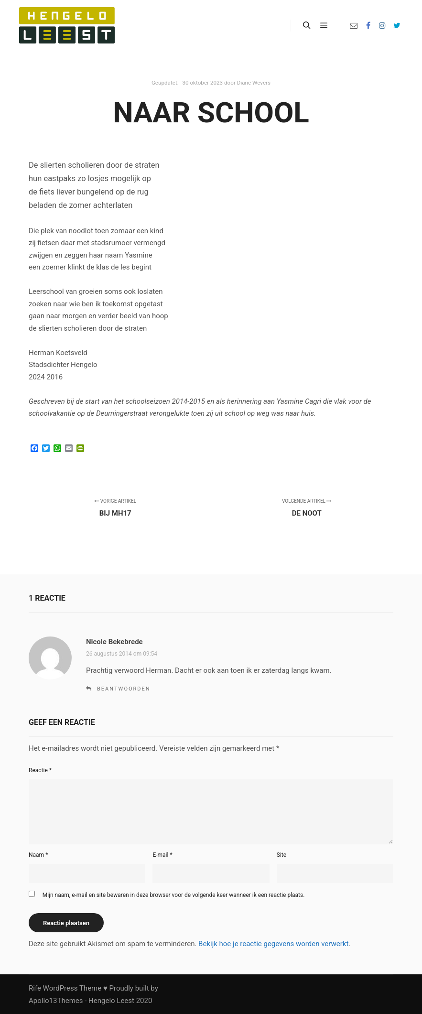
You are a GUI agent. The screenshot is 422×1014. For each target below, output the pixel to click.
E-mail (162, 855)
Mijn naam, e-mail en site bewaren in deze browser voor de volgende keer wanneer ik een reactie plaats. (174, 895)
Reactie (40, 770)
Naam (38, 855)
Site (281, 855)
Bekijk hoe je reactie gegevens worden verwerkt (273, 943)
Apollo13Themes (56, 1000)
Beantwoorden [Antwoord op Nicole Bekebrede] (124, 689)
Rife (35, 988)
